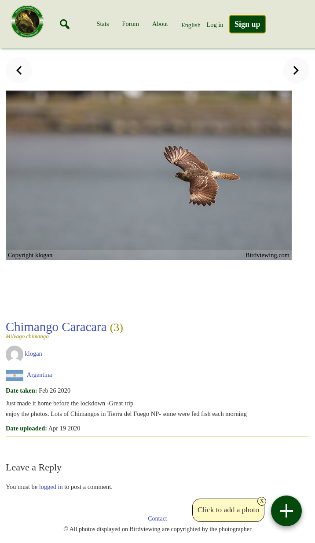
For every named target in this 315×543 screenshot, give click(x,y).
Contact (157, 518)
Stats (103, 23)
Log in (214, 24)
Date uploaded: (26, 428)
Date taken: (21, 390)
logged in (51, 486)
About (160, 23)
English (191, 25)
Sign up (247, 24)
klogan (33, 353)
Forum (130, 23)
